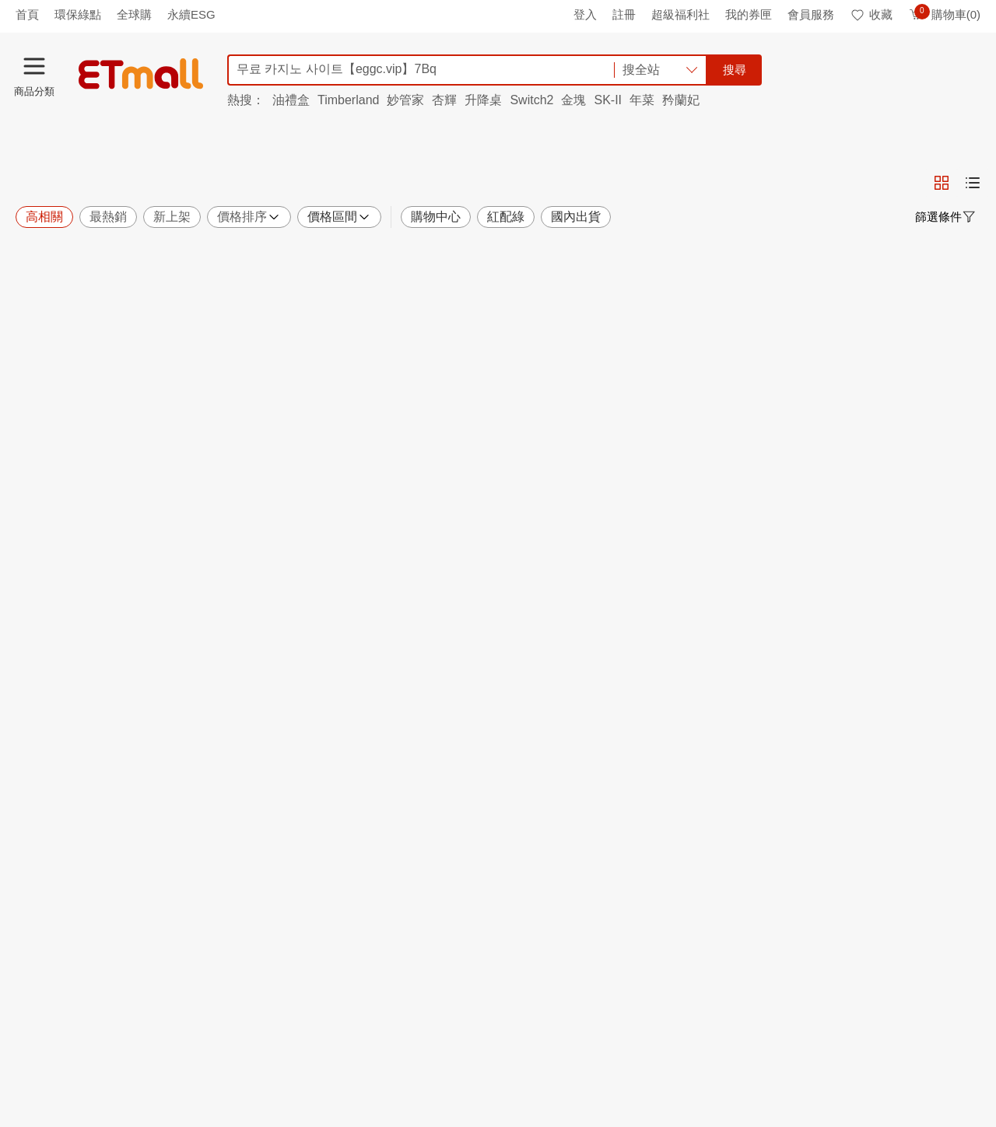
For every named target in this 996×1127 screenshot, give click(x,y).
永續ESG (191, 14)
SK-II (608, 100)
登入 (585, 14)
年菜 (642, 100)
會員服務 (810, 14)
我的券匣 (748, 14)
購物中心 (436, 216)
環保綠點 (77, 14)
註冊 (624, 14)
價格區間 (339, 217)
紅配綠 (505, 216)
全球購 (134, 14)
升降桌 (483, 100)
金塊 (573, 100)
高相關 (44, 216)
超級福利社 (680, 14)
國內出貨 (576, 216)
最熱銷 (108, 216)
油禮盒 (291, 100)
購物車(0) (944, 14)
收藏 (871, 14)
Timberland (348, 100)
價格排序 (249, 217)
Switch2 (531, 100)
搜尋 (734, 69)
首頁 (27, 14)
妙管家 (405, 100)
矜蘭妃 (681, 100)
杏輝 (444, 100)
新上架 (172, 216)
